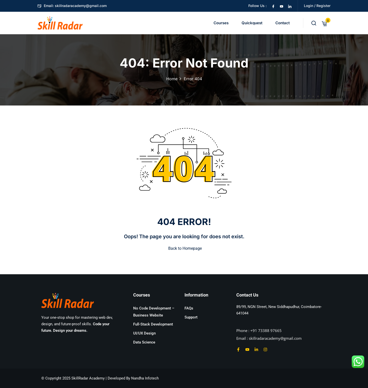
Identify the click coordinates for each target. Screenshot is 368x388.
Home (171, 78)
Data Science (144, 342)
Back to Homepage (184, 248)
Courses (221, 22)
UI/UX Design (144, 333)
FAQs (189, 308)
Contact (282, 22)
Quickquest (252, 22)
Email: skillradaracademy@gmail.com (72, 6)
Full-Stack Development (153, 324)
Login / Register (317, 6)
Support (191, 317)
